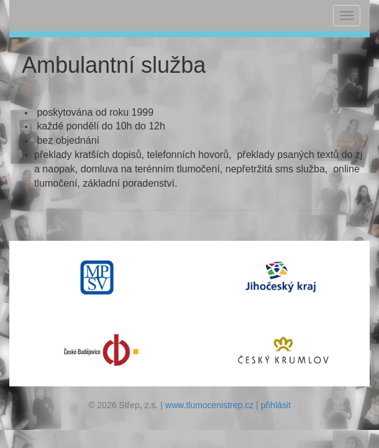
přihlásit (276, 405)
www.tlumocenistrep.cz (209, 405)
